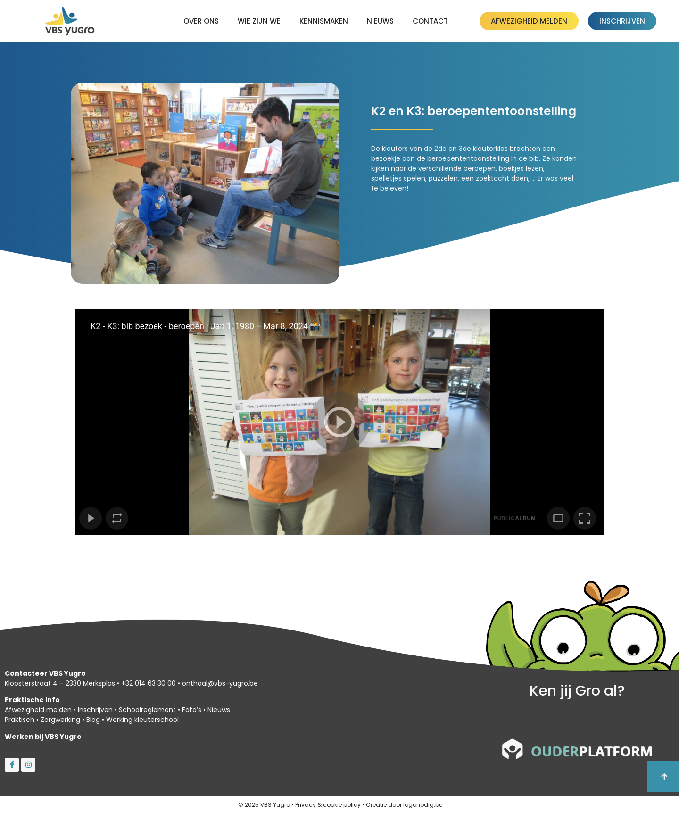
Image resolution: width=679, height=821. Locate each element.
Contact (430, 21)
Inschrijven (95, 709)
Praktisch (19, 719)
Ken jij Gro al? (577, 691)
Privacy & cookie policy (328, 805)
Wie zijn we (259, 21)
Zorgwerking (60, 719)
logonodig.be (422, 805)
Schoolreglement (147, 709)
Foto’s (191, 709)
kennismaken (323, 21)
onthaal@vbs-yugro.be (220, 683)
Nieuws (380, 21)
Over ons (201, 21)
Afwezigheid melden (38, 709)
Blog (93, 719)
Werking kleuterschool (142, 719)
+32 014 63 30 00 (148, 683)
